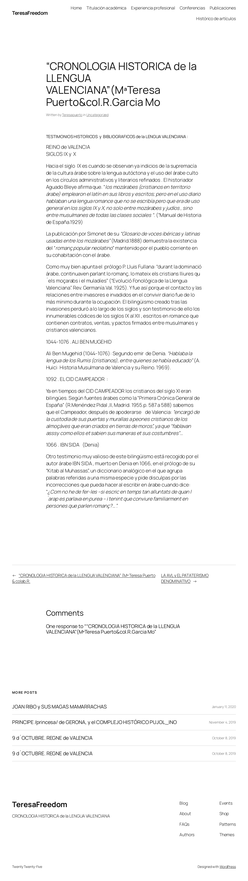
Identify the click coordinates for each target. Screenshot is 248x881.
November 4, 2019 (222, 722)
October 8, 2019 (224, 738)
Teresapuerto (72, 114)
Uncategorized (97, 114)
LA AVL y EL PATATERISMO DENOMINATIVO (185, 578)
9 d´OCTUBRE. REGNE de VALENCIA (52, 738)
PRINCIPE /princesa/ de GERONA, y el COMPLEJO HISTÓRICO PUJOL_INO (94, 722)
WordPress (228, 866)
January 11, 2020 (224, 706)
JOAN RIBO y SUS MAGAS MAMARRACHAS (59, 706)
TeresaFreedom (30, 12)
